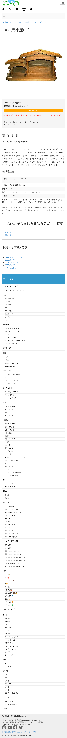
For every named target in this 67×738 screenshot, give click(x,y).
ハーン (34, 22)
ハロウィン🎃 (9, 602)
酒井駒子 (7, 621)
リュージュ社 (9, 484)
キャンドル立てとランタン (13, 512)
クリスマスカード (10, 531)
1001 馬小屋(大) (11, 262)
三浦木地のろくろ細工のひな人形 (15, 557)
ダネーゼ (7, 412)
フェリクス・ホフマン (11, 646)
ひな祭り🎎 (8, 590)
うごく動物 (8, 454)
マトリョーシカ (9, 466)
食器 (4, 353)
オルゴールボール (10, 487)
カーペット (8, 317)
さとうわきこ (9, 628)
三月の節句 (8, 545)
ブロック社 (8, 311)
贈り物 (5, 671)
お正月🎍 (8, 574)
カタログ (6, 697)
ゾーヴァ (7, 631)
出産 (6, 675)
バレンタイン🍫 (10, 581)
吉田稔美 (7, 618)
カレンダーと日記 (9, 609)
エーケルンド (8, 388)
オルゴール (7, 480)
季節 (4, 571)
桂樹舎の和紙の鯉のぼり (12, 563)
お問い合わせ (27, 732)
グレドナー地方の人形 (11, 460)
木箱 (6, 320)
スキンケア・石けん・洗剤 (13, 331)
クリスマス (7, 502)
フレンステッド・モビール (13, 409)
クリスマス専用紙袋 (11, 537)
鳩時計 (5, 491)
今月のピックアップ (10, 286)
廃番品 (5, 709)
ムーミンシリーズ (10, 398)
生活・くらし (17, 22)
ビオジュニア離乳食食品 (12, 374)
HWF (6, 308)
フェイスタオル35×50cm (12, 392)
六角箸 (7, 360)
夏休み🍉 (8, 599)
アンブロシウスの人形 (11, 475)
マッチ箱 (7, 445)
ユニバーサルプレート (11, 363)
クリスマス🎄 (9, 605)
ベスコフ (7, 634)
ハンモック (8, 334)
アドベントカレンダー (11, 509)
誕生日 (7, 681)
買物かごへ (33, 111)
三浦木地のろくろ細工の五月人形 (15, 560)
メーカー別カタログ (11, 704)
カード (5, 615)
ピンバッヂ (8, 666)
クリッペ (7, 521)
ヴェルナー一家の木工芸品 (13, 472)
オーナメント (9, 518)
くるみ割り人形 (9, 427)
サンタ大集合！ (9, 506)
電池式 (7, 495)
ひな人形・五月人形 (10, 541)
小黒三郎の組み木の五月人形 (13, 554)
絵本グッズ (7, 348)
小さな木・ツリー (10, 524)
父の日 (7, 690)
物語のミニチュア (10, 439)
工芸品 (27, 22)
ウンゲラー (8, 652)
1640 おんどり (10, 268)
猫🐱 (6, 584)
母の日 (7, 687)
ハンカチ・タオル (10, 337)
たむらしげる (9, 625)
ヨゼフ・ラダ (9, 643)
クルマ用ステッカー (11, 343)
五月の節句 (8, 548)
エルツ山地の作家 (10, 424)
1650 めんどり (10, 265)
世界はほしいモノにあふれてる (14, 290)
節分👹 (7, 578)
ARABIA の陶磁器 (10, 366)
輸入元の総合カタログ (11, 701)
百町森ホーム (6, 22)
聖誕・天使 (42, 22)
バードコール (9, 451)
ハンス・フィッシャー (11, 640)
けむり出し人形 (9, 430)
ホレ (6, 377)
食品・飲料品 (8, 371)
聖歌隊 (7, 436)
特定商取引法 (6, 732)
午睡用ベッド (9, 314)
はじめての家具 (9, 298)
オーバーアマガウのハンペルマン (15, 457)
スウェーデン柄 (9, 395)
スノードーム (9, 415)
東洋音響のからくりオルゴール (14, 566)
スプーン (7, 357)
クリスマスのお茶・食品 (12, 380)
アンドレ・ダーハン (11, 649)
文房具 (7, 663)
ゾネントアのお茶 (10, 383)
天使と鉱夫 (8, 433)
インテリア (7, 402)
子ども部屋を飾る (10, 406)
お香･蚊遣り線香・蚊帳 (12, 328)
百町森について (17, 732)
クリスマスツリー (10, 515)
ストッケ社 (8, 305)
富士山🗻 (8, 587)
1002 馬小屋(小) (11, 260)
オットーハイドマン (11, 655)
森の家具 (7, 302)
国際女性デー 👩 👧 (11, 593)
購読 (35, 732)
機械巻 (7, 498)
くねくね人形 (9, 448)
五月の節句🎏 (9, 596)
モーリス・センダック (11, 637)
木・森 (7, 442)
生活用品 (6, 324)
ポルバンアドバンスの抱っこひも (15, 340)
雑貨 (4, 659)
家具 (4, 295)
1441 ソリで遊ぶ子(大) (14, 257)
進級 (6, 678)
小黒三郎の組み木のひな (12, 551)
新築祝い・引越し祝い (11, 693)
